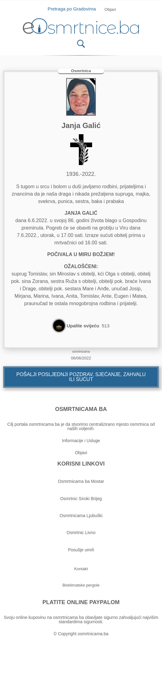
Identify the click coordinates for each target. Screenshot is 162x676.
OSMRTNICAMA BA (81, 409)
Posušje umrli (81, 549)
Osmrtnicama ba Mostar (81, 481)
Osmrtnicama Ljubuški (81, 515)
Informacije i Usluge (81, 440)
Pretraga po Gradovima (74, 8)
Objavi (81, 452)
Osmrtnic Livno (80, 532)
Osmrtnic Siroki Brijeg (81, 498)
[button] (110, 9)
